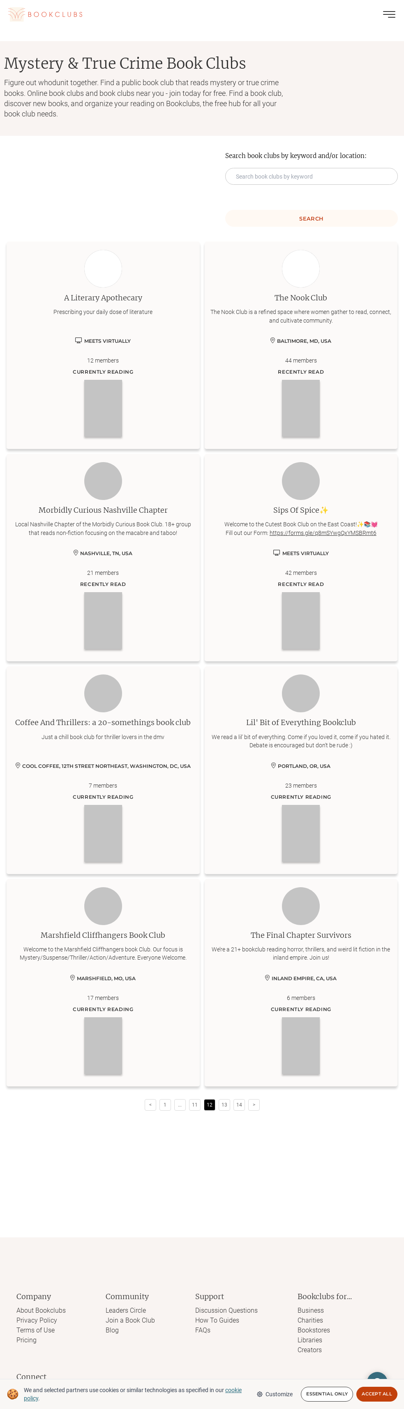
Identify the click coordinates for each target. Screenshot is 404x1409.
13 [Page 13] (224, 1105)
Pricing (26, 1340)
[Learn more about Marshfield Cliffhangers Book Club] (103, 982)
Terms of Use (35, 1330)
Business (311, 1310)
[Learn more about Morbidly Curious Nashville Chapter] (103, 557)
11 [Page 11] (195, 1105)
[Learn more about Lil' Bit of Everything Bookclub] (301, 770)
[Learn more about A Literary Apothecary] (103, 345)
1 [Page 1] (165, 1105)
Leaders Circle (126, 1310)
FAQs (202, 1330)
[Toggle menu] (389, 14)
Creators (310, 1350)
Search (311, 218)
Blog (112, 1330)
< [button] (150, 1105)
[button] (180, 1105)
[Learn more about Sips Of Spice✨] (301, 557)
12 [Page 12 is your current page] (209, 1105)
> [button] (254, 1105)
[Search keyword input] (311, 176)
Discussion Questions (226, 1310)
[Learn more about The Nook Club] (301, 345)
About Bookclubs (41, 1310)
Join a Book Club (130, 1320)
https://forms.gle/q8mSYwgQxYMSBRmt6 (323, 533)
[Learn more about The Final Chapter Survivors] (301, 982)
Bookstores (314, 1330)
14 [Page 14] (239, 1105)
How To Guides (217, 1320)
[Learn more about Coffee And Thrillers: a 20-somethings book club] (103, 770)
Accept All (377, 1394)
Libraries (310, 1340)
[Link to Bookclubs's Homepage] (45, 14)
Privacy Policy (36, 1320)
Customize (274, 1394)
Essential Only (327, 1394)
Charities (310, 1320)
